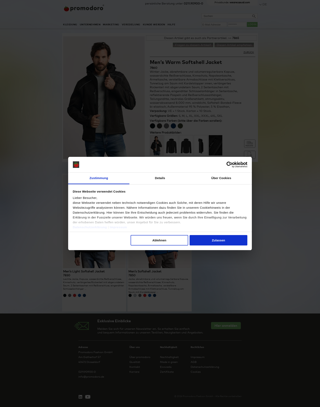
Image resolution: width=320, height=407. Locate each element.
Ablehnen (159, 240)
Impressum (118, 227)
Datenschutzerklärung (90, 227)
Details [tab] (160, 178)
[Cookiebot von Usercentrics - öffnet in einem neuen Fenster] (229, 165)
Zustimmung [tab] (99, 178)
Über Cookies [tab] (221, 178)
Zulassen (218, 240)
